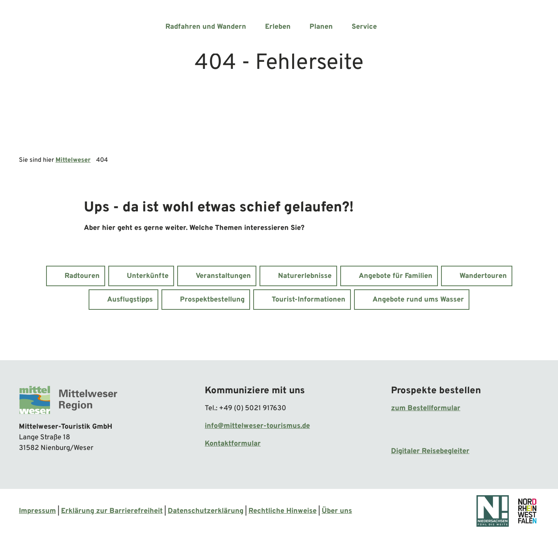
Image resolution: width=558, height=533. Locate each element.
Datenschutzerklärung (205, 511)
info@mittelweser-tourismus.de (257, 426)
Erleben (278, 26)
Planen (321, 26)
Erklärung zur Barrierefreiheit (112, 511)
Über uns (337, 511)
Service (364, 26)
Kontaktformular (233, 443)
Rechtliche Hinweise (282, 511)
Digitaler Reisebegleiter (430, 451)
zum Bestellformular (425, 408)
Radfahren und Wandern (205, 26)
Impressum (37, 511)
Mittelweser (73, 160)
